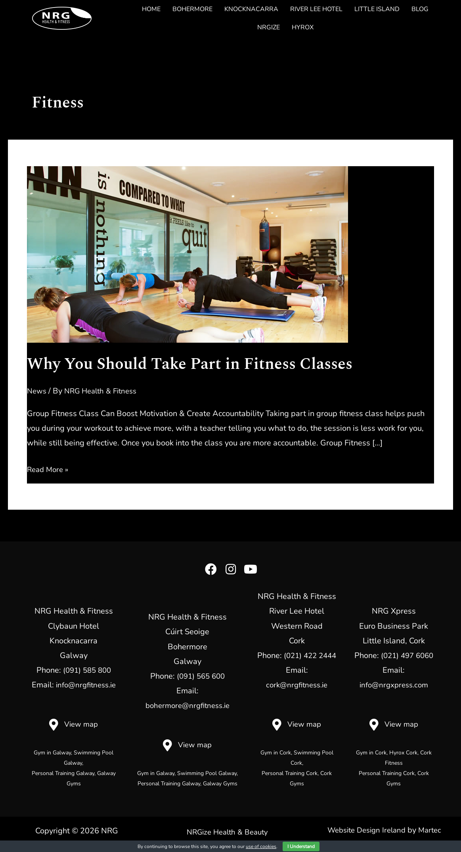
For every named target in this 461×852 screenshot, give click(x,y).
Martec (433, 830)
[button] (211, 569)
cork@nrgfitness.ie (297, 684)
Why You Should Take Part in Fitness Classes (189, 364)
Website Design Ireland (365, 830)
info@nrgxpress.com (393, 684)
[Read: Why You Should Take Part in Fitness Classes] (187, 253)
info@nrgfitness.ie (85, 684)
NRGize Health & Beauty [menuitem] (228, 831)
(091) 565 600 (200, 676)
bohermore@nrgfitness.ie (187, 705)
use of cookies (261, 846)
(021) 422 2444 (310, 655)
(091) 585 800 (87, 670)
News (37, 391)
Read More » (49, 469)
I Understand (301, 846)
